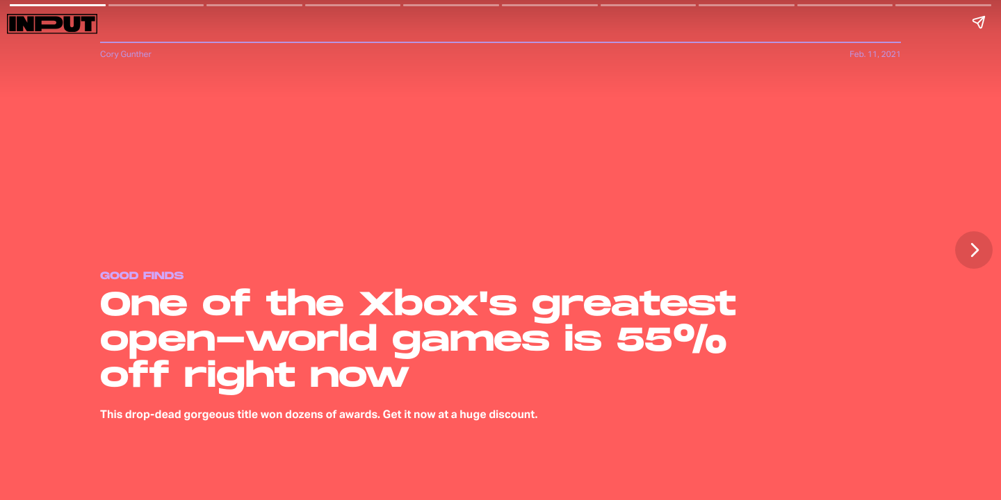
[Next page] (974, 250)
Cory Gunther (126, 54)
